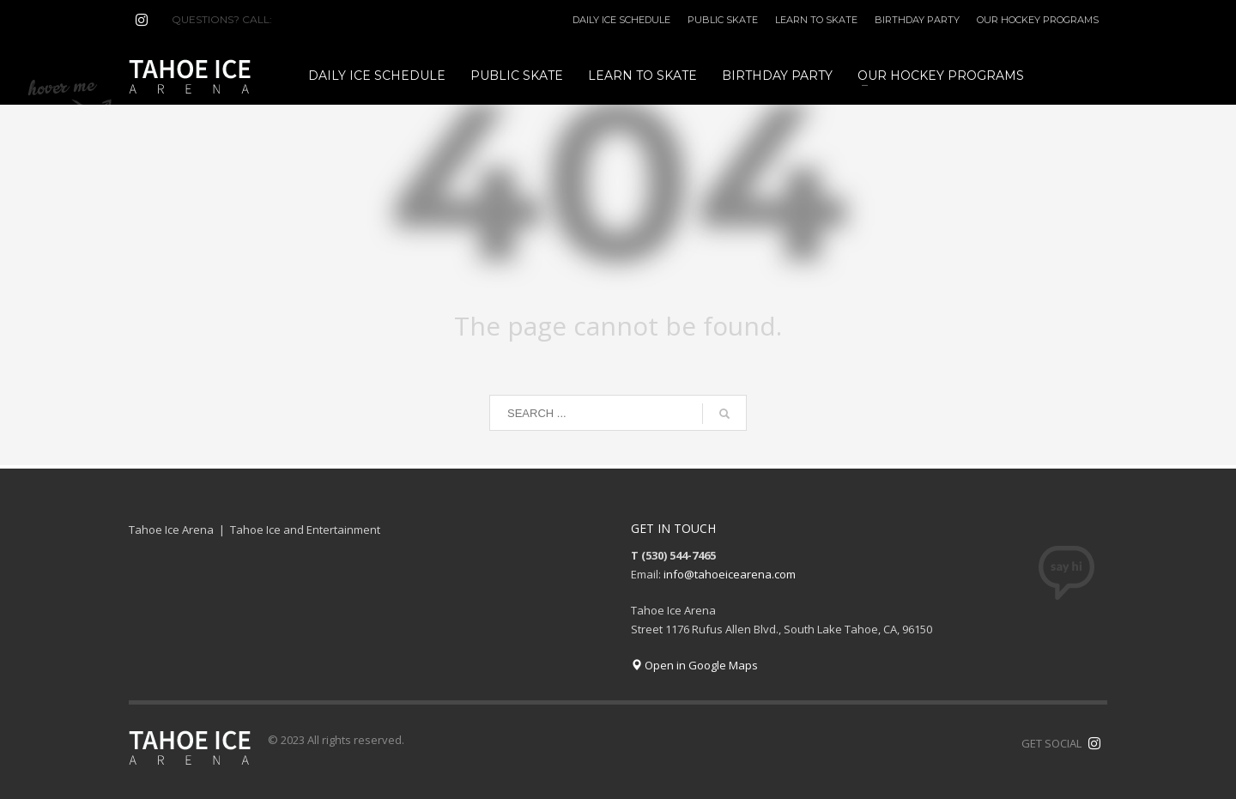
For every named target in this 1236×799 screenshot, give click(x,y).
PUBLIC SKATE (723, 20)
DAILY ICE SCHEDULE (621, 20)
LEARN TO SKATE (816, 20)
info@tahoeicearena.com (729, 574)
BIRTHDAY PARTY (917, 20)
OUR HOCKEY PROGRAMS (1038, 20)
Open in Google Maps (694, 665)
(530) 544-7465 (316, 19)
